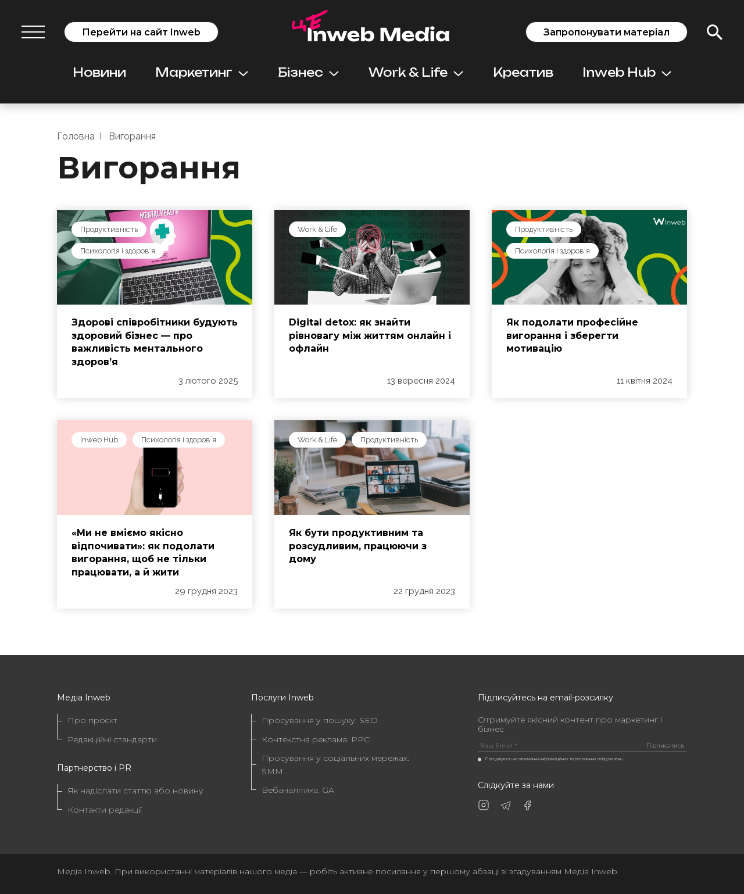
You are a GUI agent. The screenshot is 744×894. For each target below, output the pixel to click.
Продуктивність (109, 229)
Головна (76, 136)
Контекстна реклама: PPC (316, 739)
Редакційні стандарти (112, 739)
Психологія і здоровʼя (117, 250)
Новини (99, 72)
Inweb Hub (626, 72)
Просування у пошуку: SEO (320, 720)
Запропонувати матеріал (606, 32)
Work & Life (416, 72)
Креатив (523, 72)
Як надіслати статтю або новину (135, 790)
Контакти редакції (104, 809)
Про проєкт (92, 720)
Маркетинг (201, 72)
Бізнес (308, 72)
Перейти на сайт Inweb (141, 32)
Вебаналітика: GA (298, 790)
